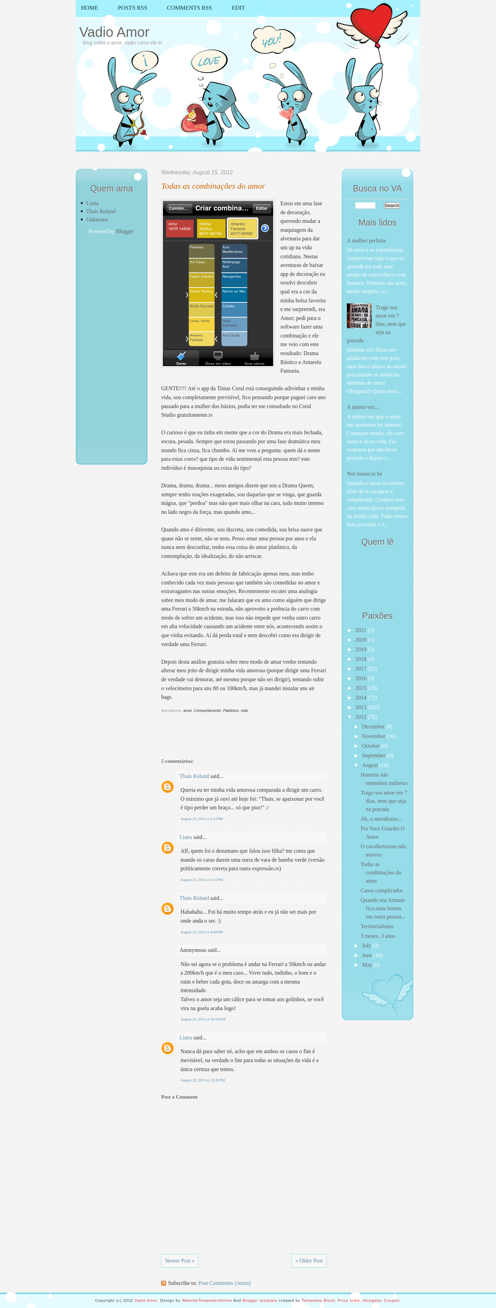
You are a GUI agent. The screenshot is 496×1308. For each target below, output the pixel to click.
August (370, 765)
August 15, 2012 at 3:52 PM (201, 880)
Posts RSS (132, 7)
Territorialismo (377, 926)
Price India (349, 1300)
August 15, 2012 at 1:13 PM (201, 819)
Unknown (97, 219)
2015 (361, 688)
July (367, 945)
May (367, 965)
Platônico (231, 710)
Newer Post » (180, 1261)
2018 (361, 659)
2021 (361, 630)
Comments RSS (189, 7)
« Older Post (309, 1261)
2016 (361, 678)
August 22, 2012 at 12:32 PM (202, 1080)
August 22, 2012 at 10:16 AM (202, 1019)
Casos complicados (382, 890)
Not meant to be (364, 474)
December (374, 726)
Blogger (125, 231)
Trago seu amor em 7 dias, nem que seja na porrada (376, 323)
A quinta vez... (363, 407)
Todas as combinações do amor (213, 185)
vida (244, 710)
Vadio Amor (114, 32)
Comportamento (207, 710)
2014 (361, 697)
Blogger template (259, 1300)
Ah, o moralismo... (381, 819)
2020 (361, 640)
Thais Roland (101, 211)
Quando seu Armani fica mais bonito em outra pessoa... (383, 908)
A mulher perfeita (366, 240)
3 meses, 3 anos (378, 936)
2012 (361, 717)
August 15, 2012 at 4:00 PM (201, 932)
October (371, 746)
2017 (361, 669)
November (374, 736)
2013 (361, 707)
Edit (238, 7)
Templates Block (318, 1300)
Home (89, 7)
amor (187, 710)
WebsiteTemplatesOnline (207, 1300)
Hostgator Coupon (381, 1300)
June (367, 955)
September (374, 755)
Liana (92, 203)
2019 (361, 649)
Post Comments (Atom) (224, 1283)
